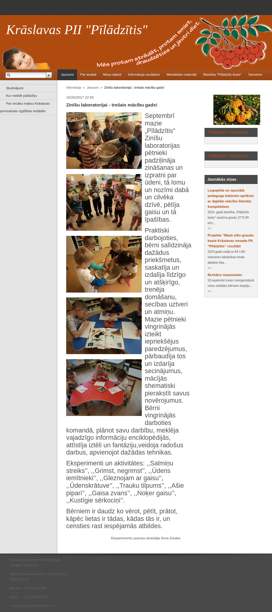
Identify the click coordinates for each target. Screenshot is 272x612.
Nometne (255, 74)
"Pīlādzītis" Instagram (227, 156)
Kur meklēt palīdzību (21, 95)
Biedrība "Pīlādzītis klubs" (222, 74)
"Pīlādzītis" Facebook (227, 132)
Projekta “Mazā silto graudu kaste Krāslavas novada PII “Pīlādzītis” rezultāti (231, 240)
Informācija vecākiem (144, 74)
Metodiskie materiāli (181, 74)
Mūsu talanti (112, 74)
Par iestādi (88, 74)
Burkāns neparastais (225, 275)
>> (209, 228)
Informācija (73, 87)
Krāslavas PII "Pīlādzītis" (76, 29)
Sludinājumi (15, 88)
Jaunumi (67, 74)
